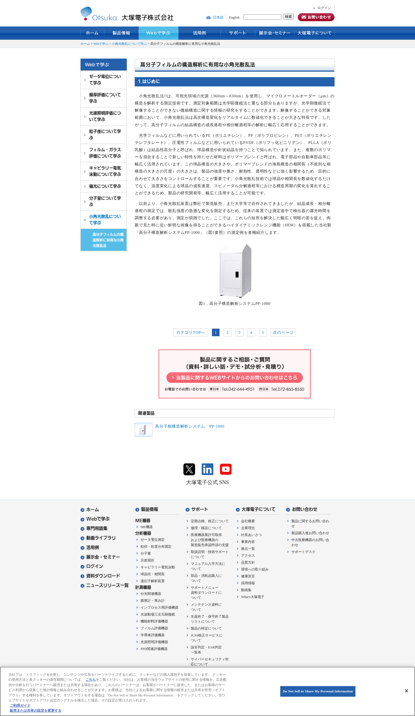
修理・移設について (206, 528)
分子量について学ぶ (105, 201)
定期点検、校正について (210, 521)
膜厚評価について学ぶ (105, 98)
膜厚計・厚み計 (153, 601)
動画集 (246, 590)
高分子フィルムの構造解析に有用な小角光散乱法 (108, 240)
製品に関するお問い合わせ (310, 523)
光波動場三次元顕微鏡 (158, 614)
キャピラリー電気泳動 (158, 567)
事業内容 (248, 542)
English (234, 17)
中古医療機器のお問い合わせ (310, 542)
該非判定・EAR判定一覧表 (206, 649)
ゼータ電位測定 (153, 540)
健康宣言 (248, 576)
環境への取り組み (255, 569)
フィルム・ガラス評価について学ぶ (105, 153)
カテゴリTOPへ (190, 332)
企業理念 (248, 528)
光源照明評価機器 (154, 642)
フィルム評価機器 (154, 628)
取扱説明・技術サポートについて (210, 554)
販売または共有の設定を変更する (35, 711)
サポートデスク (303, 552)
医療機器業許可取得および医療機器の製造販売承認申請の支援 (210, 540)
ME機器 (147, 527)
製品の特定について (206, 628)
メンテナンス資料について (206, 607)
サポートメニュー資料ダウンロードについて (206, 593)
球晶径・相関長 (153, 574)
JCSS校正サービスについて (206, 637)
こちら (90, 680)
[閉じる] (406, 691)
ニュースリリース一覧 (104, 585)
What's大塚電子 (252, 597)
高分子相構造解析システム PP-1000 (189, 426)
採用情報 (248, 583)
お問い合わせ (301, 509)
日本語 (218, 17)
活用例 (199, 33)
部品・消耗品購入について (206, 578)
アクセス (248, 555)
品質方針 (248, 562)
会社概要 (248, 521)
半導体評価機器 (153, 635)
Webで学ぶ (158, 33)
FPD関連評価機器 (154, 649)
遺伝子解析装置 (153, 581)
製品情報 (121, 33)
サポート (238, 33)
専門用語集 (93, 528)
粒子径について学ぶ (105, 134)
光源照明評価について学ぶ (105, 116)
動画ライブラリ (98, 538)
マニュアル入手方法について (208, 566)
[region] (207, 691)
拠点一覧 (248, 549)
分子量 (146, 553)
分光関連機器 (151, 594)
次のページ (283, 332)
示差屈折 (147, 560)
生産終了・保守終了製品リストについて (210, 618)
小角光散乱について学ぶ (129, 44)
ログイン (324, 8)
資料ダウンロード (100, 576)
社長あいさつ (251, 535)
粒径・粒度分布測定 (156, 546)
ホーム (92, 33)
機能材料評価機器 (154, 621)
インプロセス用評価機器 (159, 607)
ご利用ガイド (20, 706)
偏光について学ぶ (105, 186)
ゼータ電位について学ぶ (105, 79)
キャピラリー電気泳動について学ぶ (105, 171)
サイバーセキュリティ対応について (210, 661)
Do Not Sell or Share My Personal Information (318, 691)
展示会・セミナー (275, 33)
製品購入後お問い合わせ (310, 533)
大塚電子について (315, 33)
